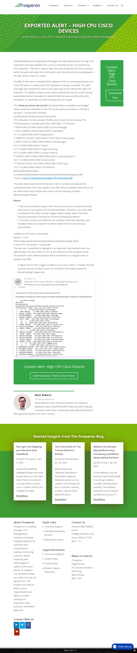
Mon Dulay (101, 462)
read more (22, 495)
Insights (97, 5)
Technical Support (53, 526)
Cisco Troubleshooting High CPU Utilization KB (47, 178)
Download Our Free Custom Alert (54, 375)
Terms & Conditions (54, 554)
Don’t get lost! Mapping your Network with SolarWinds (29, 450)
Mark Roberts (32, 36)
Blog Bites (86, 36)
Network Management (103, 36)
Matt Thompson (27, 459)
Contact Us (112, 5)
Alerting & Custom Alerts (67, 36)
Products (82, 5)
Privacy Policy (51, 563)
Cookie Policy (51, 558)
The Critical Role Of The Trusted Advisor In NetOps (68, 450)
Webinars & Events (53, 539)
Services (68, 5)
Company (53, 5)
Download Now (115, 95)
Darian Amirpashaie (68, 459)
